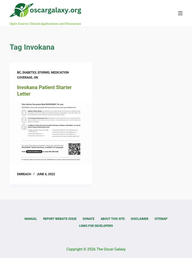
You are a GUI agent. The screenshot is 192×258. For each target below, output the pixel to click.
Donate (88, 219)
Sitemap (161, 219)
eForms (44, 72)
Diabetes (29, 72)
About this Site (112, 219)
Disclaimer (139, 219)
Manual (30, 219)
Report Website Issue (60, 219)
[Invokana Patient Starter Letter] (51, 133)
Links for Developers (96, 226)
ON (36, 77)
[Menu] (180, 13)
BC (19, 72)
